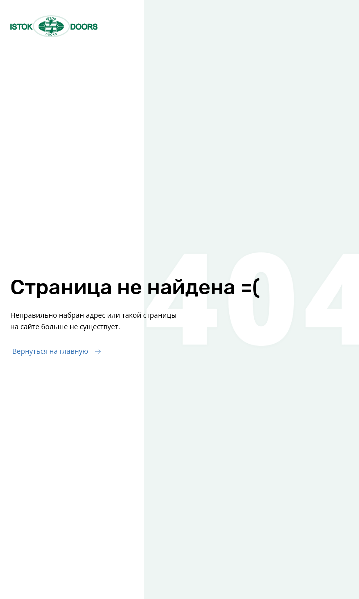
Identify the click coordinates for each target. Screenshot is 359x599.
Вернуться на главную (50, 351)
